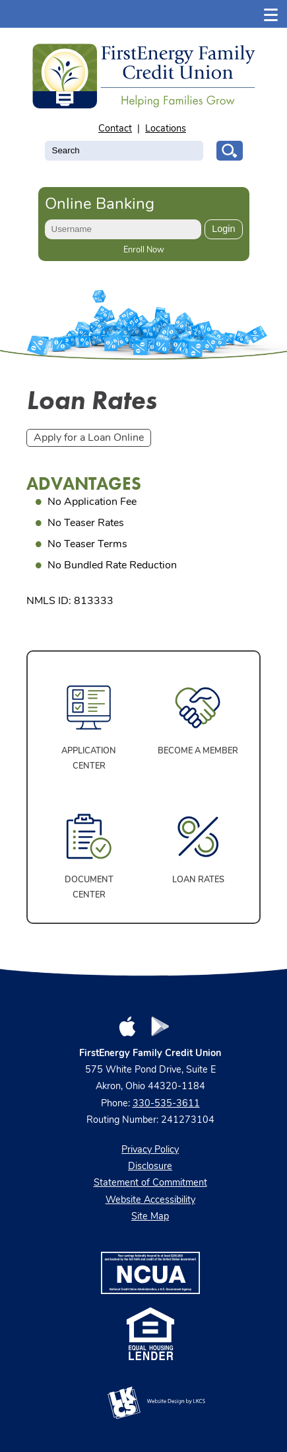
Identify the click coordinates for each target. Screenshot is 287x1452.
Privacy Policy (150, 1150)
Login (223, 228)
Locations (165, 129)
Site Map (150, 1217)
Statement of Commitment (150, 1183)
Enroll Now (143, 250)
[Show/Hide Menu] (271, 13)
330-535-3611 (166, 1104)
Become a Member (198, 751)
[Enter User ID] (123, 229)
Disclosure (150, 1167)
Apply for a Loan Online (89, 438)
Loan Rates (198, 880)
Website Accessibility (150, 1200)
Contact (115, 129)
